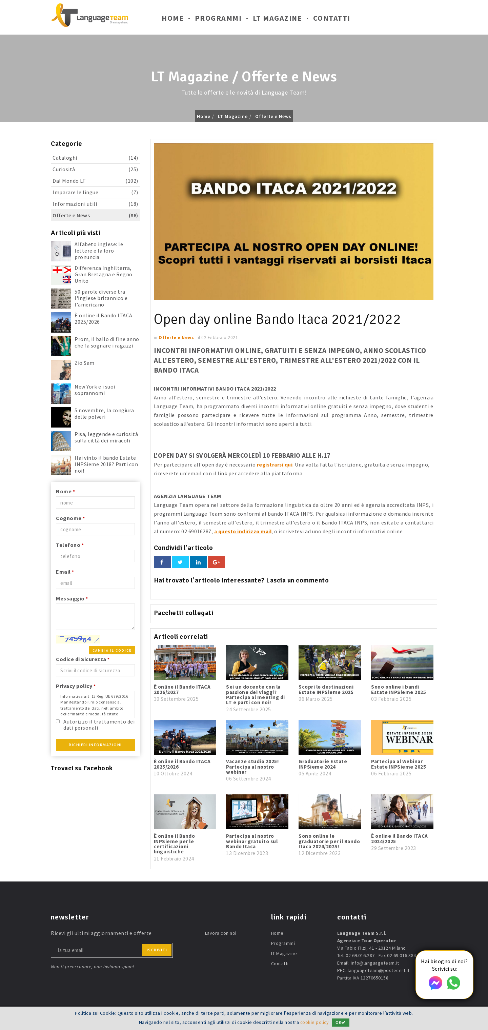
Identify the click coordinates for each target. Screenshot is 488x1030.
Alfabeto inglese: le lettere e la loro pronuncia (99, 250)
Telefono (70, 544)
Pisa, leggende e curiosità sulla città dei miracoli (106, 437)
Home (173, 19)
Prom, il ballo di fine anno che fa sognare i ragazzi (107, 342)
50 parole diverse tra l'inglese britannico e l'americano (101, 298)
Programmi (218, 19)
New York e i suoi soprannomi (95, 389)
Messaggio (72, 598)
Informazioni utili (95, 204)
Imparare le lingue (95, 192)
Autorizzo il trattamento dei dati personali (99, 724)
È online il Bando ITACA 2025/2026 (104, 318)
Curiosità (95, 169)
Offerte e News (273, 116)
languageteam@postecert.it (379, 970)
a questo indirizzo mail (244, 531)
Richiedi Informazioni (95, 744)
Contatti (331, 19)
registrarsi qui (275, 464)
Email (65, 571)
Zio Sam (85, 362)
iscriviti (157, 949)
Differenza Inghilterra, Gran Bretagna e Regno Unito (104, 274)
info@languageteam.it (375, 962)
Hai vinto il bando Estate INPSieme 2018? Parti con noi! (106, 464)
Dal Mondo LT (95, 181)
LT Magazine (277, 19)
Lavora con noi (221, 933)
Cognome (70, 518)
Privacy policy (76, 685)
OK (341, 1022)
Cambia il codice (112, 650)
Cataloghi (95, 158)
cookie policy (314, 1022)
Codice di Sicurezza (83, 659)
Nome (65, 491)
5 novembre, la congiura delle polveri (104, 413)
